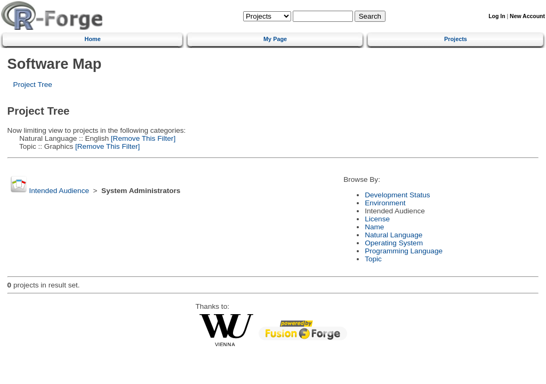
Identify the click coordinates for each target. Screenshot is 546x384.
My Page (275, 39)
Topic (373, 259)
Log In (496, 16)
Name (374, 227)
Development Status (397, 195)
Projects (455, 39)
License (377, 219)
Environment (385, 203)
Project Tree (32, 85)
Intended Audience (59, 191)
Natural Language (393, 235)
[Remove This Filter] (142, 138)
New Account (527, 16)
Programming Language (404, 251)
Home (93, 39)
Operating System (394, 243)
